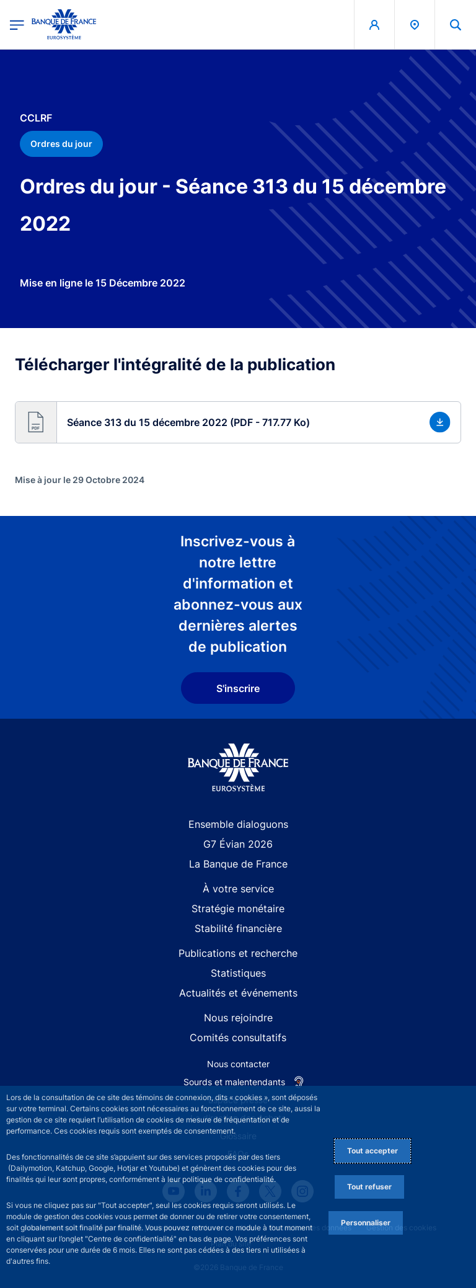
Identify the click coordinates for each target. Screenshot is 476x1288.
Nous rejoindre (238, 1017)
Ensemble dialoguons (238, 824)
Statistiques (238, 973)
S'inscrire (238, 688)
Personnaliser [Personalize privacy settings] (365, 1222)
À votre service (238, 888)
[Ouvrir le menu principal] (17, 24)
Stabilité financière (238, 928)
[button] (238, 422)
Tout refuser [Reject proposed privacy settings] (369, 1186)
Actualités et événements (238, 993)
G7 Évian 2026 (238, 844)
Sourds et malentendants (234, 1082)
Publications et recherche (238, 953)
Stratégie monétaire (238, 908)
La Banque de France (238, 864)
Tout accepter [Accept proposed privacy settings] (372, 1150)
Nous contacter (238, 1064)
